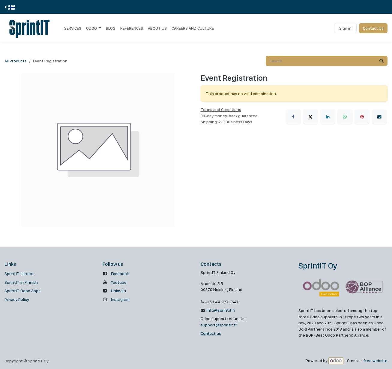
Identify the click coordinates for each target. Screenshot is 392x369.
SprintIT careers (19, 273)
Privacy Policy (16, 299)
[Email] (379, 117)
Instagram (120, 299)
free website (376, 360)
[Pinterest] (362, 117)
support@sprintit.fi (219, 324)
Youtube (119, 282)
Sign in (345, 28)
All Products (15, 60)
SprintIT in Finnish (21, 282)
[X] (310, 117)
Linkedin (118, 290)
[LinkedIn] (328, 117)
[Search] (382, 61)
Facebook (120, 273)
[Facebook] (293, 117)
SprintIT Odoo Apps (22, 290)
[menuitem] (73, 28)
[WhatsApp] (345, 117)
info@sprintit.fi (220, 310)
